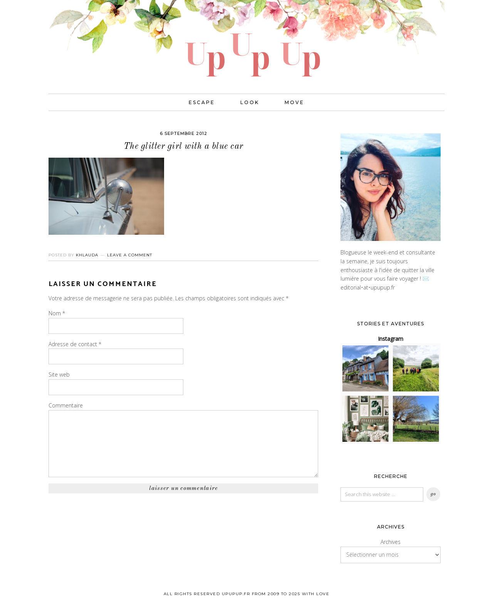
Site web (59, 374)
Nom (57, 313)
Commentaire (66, 405)
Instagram (390, 338)
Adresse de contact (75, 344)
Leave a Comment (129, 255)
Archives (391, 541)
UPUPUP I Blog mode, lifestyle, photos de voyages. (246, 38)
